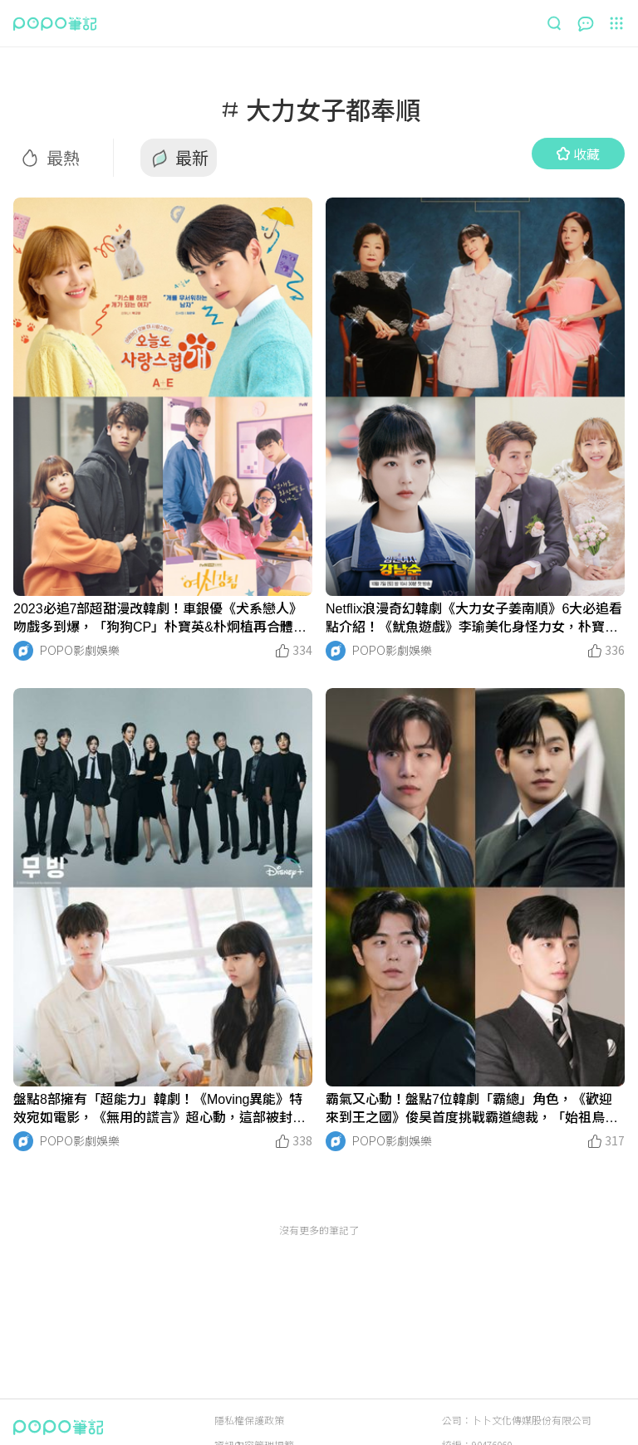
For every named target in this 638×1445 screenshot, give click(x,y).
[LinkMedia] (162, 397)
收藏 (578, 154)
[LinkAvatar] (23, 651)
